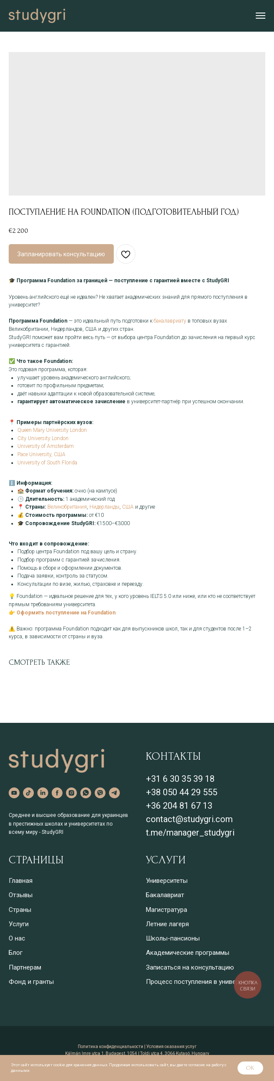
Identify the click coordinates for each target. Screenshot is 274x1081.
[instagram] (71, 792)
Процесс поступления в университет (200, 982)
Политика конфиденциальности (110, 1046)
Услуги (19, 924)
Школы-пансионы (173, 938)
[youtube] (14, 792)
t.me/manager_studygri (190, 832)
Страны (20, 910)
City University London (43, 438)
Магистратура (166, 910)
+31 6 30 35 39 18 (180, 779)
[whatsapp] (85, 792)
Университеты (167, 881)
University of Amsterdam (45, 446)
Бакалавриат (165, 895)
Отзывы (21, 895)
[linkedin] (42, 792)
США (128, 507)
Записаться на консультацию (190, 967)
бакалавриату (170, 321)
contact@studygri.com (189, 819)
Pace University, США (41, 454)
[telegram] (114, 792)
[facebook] (57, 792)
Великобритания (67, 507)
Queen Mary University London (52, 430)
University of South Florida (47, 463)
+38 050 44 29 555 (181, 792)
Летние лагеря (167, 924)
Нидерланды (104, 507)
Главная (21, 881)
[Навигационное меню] (260, 16)
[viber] (100, 792)
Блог (16, 953)
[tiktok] (28, 792)
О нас (17, 938)
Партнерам (25, 967)
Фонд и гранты (31, 982)
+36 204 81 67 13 (179, 805)
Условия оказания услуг (171, 1046)
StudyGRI (52, 832)
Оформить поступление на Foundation (66, 613)
